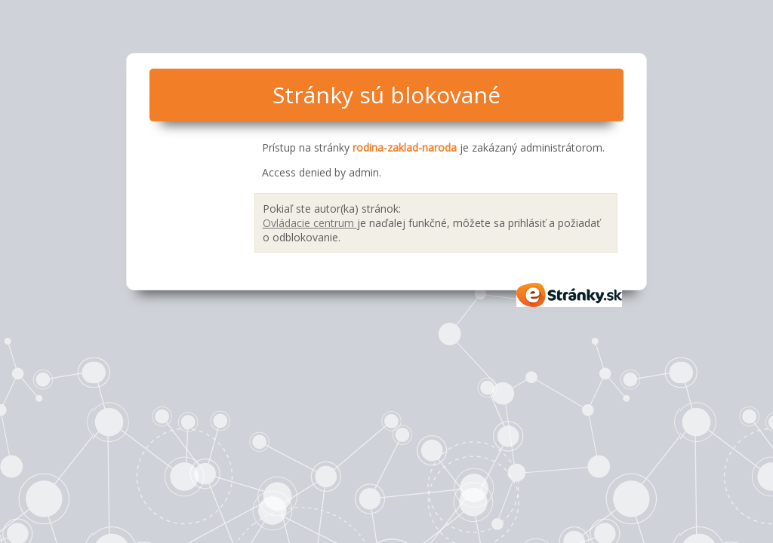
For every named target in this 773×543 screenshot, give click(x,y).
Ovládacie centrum (310, 223)
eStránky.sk (570, 295)
